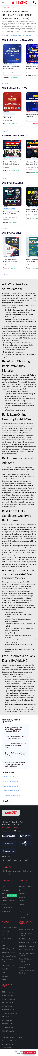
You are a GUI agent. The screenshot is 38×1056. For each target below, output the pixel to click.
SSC (20, 890)
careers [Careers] (4, 897)
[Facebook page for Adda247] (20, 860)
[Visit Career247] (9, 843)
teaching (22, 897)
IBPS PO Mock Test (8, 1024)
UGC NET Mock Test (8, 1031)
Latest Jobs (17, 871)
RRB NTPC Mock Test (8, 999)
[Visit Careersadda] (9, 836)
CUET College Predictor (9, 949)
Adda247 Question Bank (9, 927)
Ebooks (4, 942)
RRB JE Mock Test (7, 1027)
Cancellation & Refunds (9, 1041)
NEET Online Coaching (26, 949)
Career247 (5, 969)
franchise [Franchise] (5, 904)
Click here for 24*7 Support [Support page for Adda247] (10, 827)
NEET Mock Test (7, 1020)
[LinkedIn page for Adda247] (3, 860)
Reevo (3, 972)
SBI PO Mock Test (7, 1002)
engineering (23, 904)
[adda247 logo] (11, 813)
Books (3, 945)
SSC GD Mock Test (7, 995)
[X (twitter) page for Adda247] (9, 860)
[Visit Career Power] (9, 851)
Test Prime (5, 976)
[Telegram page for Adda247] (15, 860)
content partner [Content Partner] (7, 908)
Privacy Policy (6, 1047)
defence (21, 900)
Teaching (6, 874)
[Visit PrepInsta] (25, 836)
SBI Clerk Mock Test (8, 992)
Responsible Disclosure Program (12, 1037)
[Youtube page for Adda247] (26, 860)
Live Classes (5, 935)
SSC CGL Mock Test (8, 1010)
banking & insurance (25, 886)
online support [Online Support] (6, 911)
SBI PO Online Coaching (26, 929)
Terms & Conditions (8, 1044)
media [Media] (4, 893)
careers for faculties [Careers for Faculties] (8, 900)
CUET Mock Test (7, 1017)
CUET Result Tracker (8, 965)
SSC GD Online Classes (26, 939)
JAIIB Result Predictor (9, 952)
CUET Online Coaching (26, 946)
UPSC (21, 908)
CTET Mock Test (7, 1006)
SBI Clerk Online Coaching (27, 942)
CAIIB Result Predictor (9, 956)
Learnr (4, 979)
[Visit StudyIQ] (25, 843)
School (13, 874)
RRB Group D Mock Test (9, 1013)
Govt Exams (7, 871)
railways (22, 893)
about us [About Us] (4, 886)
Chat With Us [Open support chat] (29, 1052)
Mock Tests (5, 931)
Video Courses (6, 938)
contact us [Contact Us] (5, 890)
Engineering (27, 871)
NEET (21, 911)
